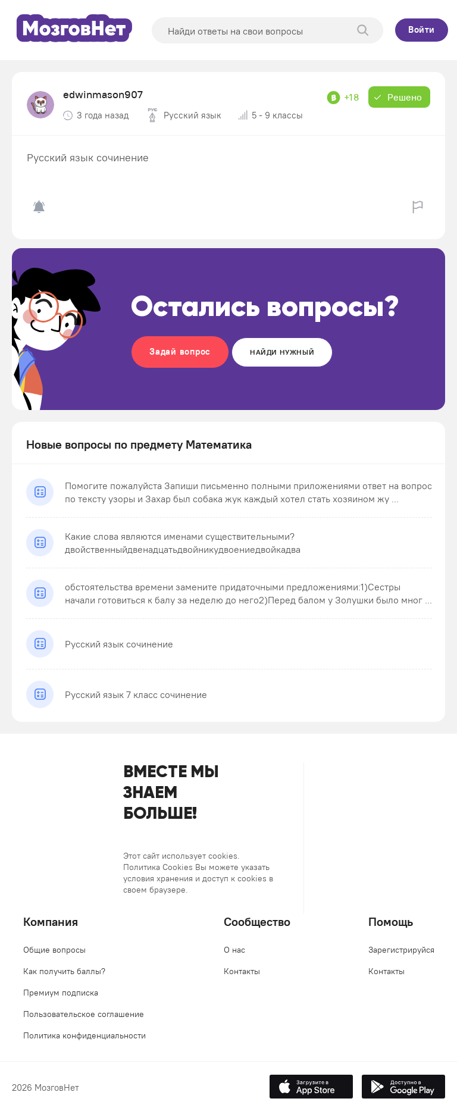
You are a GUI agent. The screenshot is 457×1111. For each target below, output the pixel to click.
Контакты (242, 971)
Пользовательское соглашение (83, 1014)
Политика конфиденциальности (84, 1035)
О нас (234, 949)
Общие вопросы (54, 949)
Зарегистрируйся (401, 949)
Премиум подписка (60, 992)
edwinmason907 (103, 94)
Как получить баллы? (64, 971)
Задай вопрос (180, 351)
